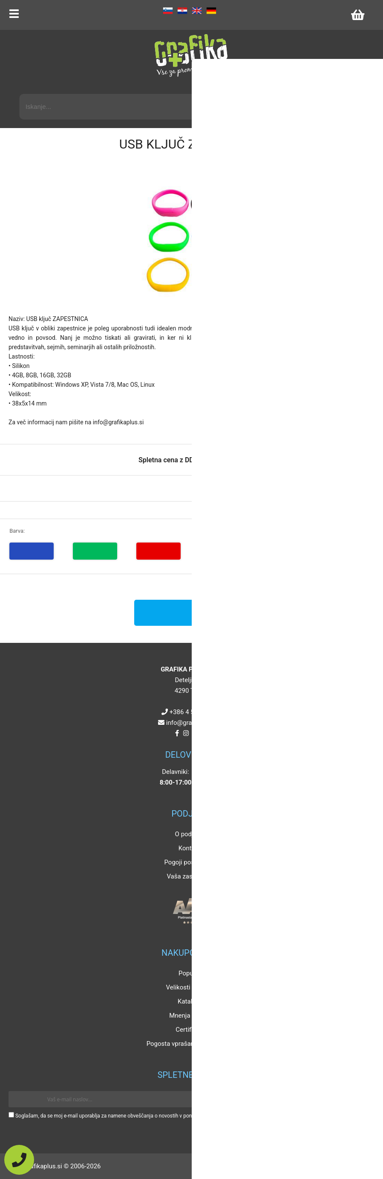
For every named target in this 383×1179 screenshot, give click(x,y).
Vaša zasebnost (189, 876)
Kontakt (190, 848)
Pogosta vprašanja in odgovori (190, 1044)
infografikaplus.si (193, 723)
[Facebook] (177, 733)
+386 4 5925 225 (193, 712)
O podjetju (189, 834)
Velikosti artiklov (189, 987)
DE (211, 10)
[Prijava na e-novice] (362, 1099)
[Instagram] (186, 733)
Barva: (17, 531)
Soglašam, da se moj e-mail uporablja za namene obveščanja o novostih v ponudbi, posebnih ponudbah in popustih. (145, 1116)
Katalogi (189, 1001)
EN (197, 10)
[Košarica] (357, 15)
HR (182, 10)
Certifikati (189, 1029)
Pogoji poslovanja (189, 862)
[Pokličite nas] (19, 1160)
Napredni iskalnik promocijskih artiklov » (308, 86)
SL (168, 10)
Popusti (189, 973)
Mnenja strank (189, 1015)
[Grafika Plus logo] (191, 55)
